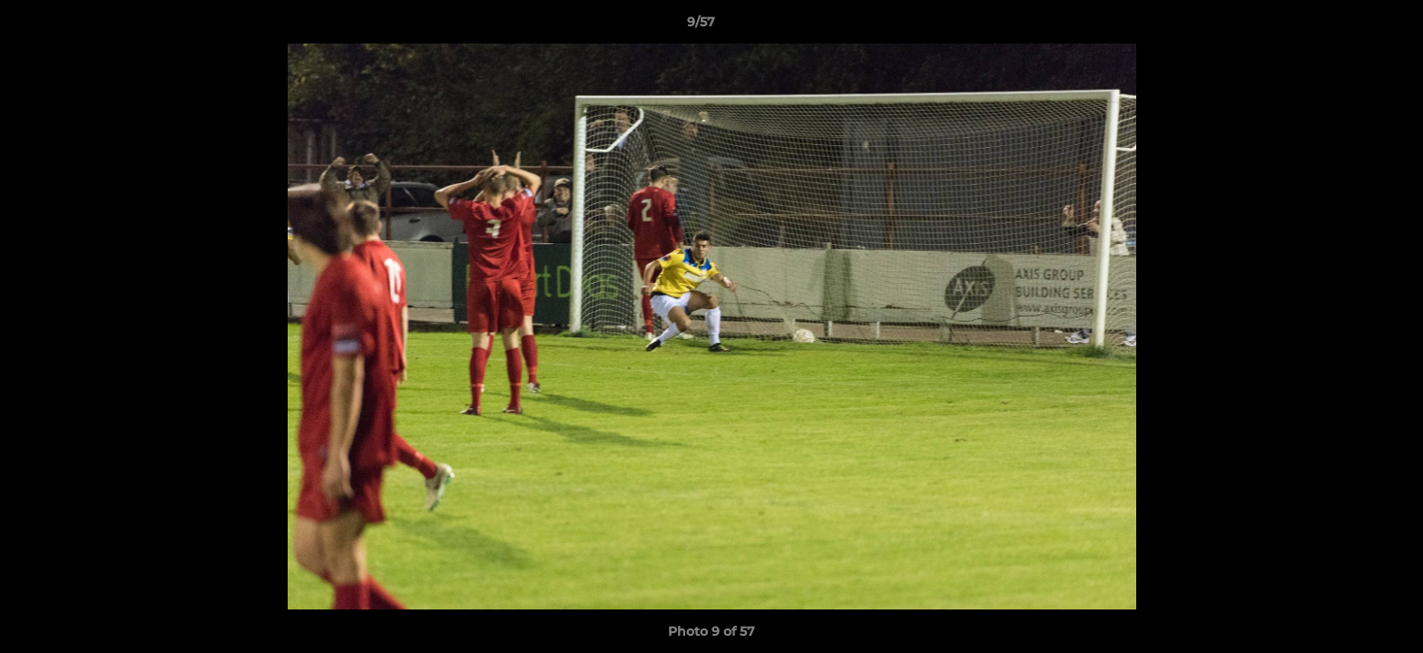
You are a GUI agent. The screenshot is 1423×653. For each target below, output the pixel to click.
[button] (1347, 26)
